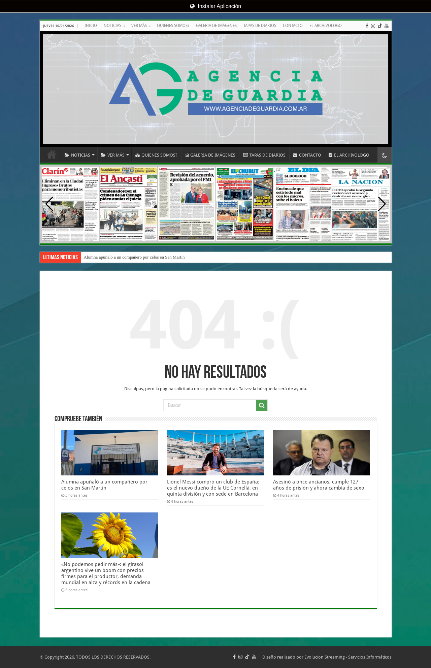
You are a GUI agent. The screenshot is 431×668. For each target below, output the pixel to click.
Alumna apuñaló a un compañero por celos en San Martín (134, 257)
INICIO (91, 25)
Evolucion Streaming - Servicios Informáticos (348, 657)
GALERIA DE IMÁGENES (216, 25)
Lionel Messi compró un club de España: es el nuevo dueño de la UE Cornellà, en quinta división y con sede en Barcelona (213, 488)
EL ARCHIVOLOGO (325, 25)
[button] (382, 204)
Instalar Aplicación (215, 6)
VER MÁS (139, 25)
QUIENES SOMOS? (173, 25)
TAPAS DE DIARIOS (259, 25)
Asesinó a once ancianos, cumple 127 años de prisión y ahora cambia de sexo (318, 485)
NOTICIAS (112, 25)
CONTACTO (293, 25)
